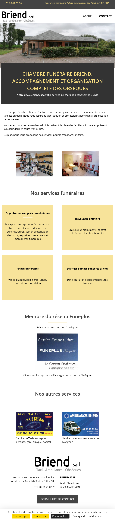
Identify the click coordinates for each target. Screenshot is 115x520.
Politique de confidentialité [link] (88, 516)
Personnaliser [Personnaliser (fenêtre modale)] (60, 516)
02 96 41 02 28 (14, 3)
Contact (105, 16)
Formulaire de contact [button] (57, 499)
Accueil (88, 16)
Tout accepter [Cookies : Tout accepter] (21, 516)
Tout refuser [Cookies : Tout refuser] (41, 516)
